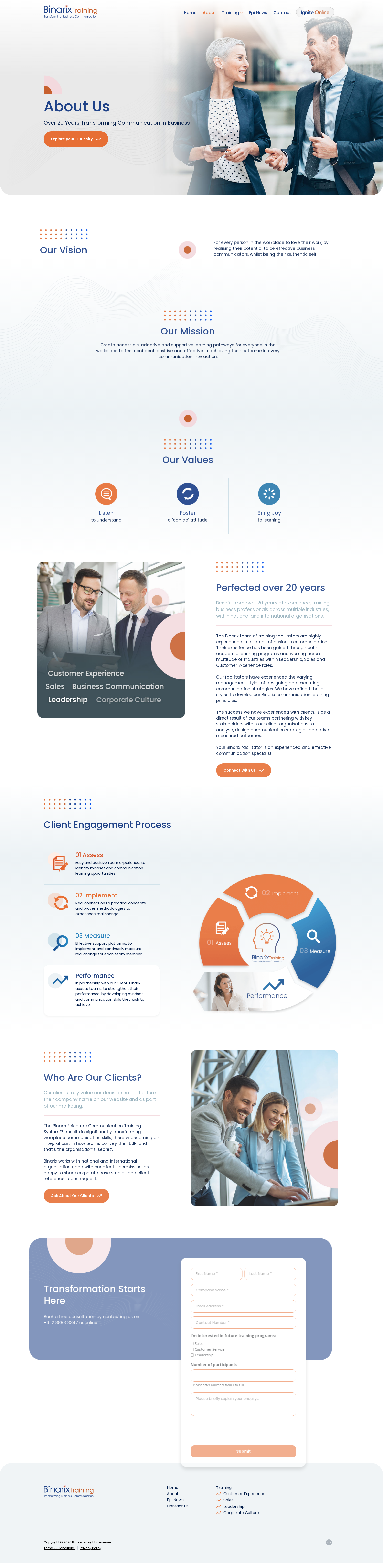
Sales (228, 1500)
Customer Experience (244, 1494)
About (209, 13)
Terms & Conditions (59, 1548)
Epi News (258, 13)
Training (232, 13)
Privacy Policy (90, 1548)
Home (190, 13)
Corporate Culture (241, 1513)
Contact (282, 13)
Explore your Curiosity (72, 138)
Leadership (234, 1506)
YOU (329, 1542)
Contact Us (178, 1506)
